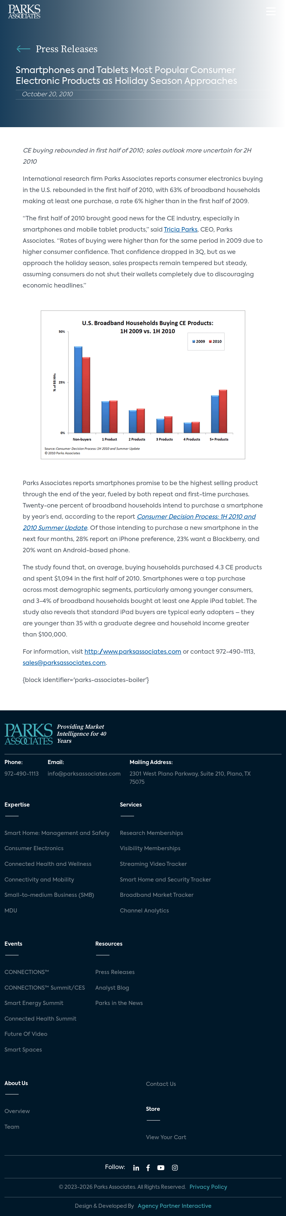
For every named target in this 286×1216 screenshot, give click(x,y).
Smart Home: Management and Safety (56, 833)
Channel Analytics (144, 911)
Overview (17, 1111)
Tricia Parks (180, 230)
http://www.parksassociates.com (133, 652)
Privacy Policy (208, 1187)
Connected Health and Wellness (48, 864)
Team (11, 1127)
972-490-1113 (21, 774)
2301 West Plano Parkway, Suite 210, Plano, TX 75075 (190, 778)
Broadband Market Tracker (157, 895)
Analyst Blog (112, 988)
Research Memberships (151, 833)
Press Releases (115, 972)
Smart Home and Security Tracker (165, 880)
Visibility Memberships (150, 848)
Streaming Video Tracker (153, 864)
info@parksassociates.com (84, 774)
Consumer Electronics (34, 848)
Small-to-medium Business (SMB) (49, 895)
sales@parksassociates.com (64, 663)
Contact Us (161, 1084)
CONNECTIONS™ (26, 972)
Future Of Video (25, 1034)
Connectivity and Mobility (39, 880)
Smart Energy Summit (33, 1003)
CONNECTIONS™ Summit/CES (44, 988)
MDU (10, 911)
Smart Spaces (23, 1050)
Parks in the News (119, 1003)
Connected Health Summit (40, 1019)
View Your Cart (166, 1137)
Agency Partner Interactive (175, 1206)
